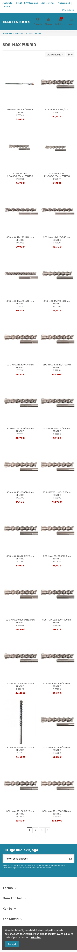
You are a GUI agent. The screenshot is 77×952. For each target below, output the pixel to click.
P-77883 (57, 625)
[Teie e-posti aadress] (35, 859)
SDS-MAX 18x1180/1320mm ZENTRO (57, 493)
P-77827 (57, 113)
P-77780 (57, 434)
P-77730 (57, 307)
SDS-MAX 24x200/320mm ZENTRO (20, 685)
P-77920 (57, 753)
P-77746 (20, 115)
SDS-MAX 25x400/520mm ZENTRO (57, 748)
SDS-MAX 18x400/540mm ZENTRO (56, 429)
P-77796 (20, 498)
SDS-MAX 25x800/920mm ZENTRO (20, 812)
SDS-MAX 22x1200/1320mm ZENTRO (56, 621)
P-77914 (20, 753)
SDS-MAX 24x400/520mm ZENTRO (57, 685)
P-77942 (57, 817)
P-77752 (20, 370)
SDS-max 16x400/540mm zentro (20, 111)
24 (70, 54)
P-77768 (57, 370)
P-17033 (20, 243)
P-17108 (57, 243)
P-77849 (20, 625)
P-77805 (57, 498)
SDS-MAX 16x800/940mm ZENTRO (20, 366)
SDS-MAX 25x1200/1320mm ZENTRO (56, 812)
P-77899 (20, 689)
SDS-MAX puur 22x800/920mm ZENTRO (57, 174)
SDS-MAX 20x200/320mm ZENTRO (20, 557)
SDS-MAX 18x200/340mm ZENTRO (20, 429)
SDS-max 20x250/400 (56, 109)
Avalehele (7, 3)
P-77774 (20, 434)
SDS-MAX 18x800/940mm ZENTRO (20, 493)
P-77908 (57, 689)
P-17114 (20, 307)
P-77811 (20, 562)
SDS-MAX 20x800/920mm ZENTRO (57, 557)
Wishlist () (68, 10)
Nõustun (36, 937)
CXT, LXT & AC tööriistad (27, 3)
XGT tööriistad (48, 3)
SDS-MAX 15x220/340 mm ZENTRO (57, 238)
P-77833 (57, 562)
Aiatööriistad (64, 3)
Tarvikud (6, 6)
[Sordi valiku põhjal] (55, 54)
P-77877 (57, 179)
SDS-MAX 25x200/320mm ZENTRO (20, 748)
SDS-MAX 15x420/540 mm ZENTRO (20, 302)
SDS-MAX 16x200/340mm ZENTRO (57, 302)
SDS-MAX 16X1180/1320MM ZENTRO (57, 366)
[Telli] (70, 859)
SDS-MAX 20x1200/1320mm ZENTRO (20, 621)
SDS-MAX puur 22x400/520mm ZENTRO (20, 174)
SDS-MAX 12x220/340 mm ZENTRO (20, 238)
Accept (12, 944)
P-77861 (20, 179)
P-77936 (20, 817)
